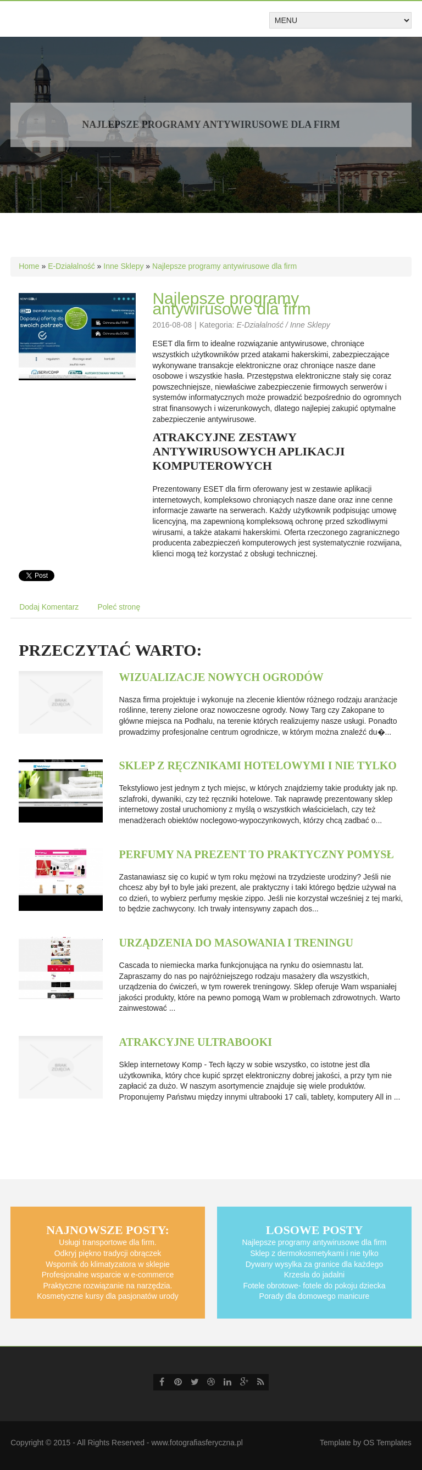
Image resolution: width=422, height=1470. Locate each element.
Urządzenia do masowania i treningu (236, 943)
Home (29, 266)
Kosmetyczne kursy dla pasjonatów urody (108, 1296)
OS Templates (387, 1442)
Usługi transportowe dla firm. (107, 1242)
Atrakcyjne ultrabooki (195, 1042)
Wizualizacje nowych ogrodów (221, 677)
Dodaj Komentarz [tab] (49, 606)
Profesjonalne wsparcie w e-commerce (108, 1274)
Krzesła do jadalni (314, 1274)
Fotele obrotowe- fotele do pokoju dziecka (314, 1285)
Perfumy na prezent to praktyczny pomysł (256, 854)
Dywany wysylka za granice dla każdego (315, 1264)
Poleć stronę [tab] (118, 606)
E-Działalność (71, 266)
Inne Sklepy (123, 266)
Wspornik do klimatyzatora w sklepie (108, 1264)
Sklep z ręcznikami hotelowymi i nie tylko (258, 765)
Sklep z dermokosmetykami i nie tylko (314, 1253)
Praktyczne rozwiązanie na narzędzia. (107, 1285)
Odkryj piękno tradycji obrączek (108, 1253)
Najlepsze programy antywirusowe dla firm (224, 266)
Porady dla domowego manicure (314, 1296)
